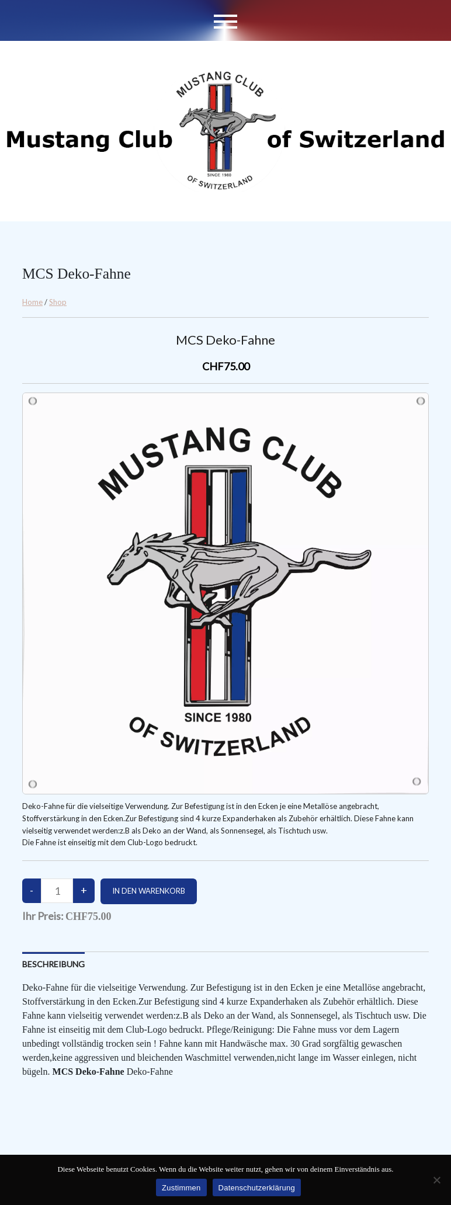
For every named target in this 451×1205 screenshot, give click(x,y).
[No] (436, 1180)
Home (32, 302)
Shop (58, 302)
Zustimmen (181, 1187)
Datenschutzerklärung (256, 1187)
